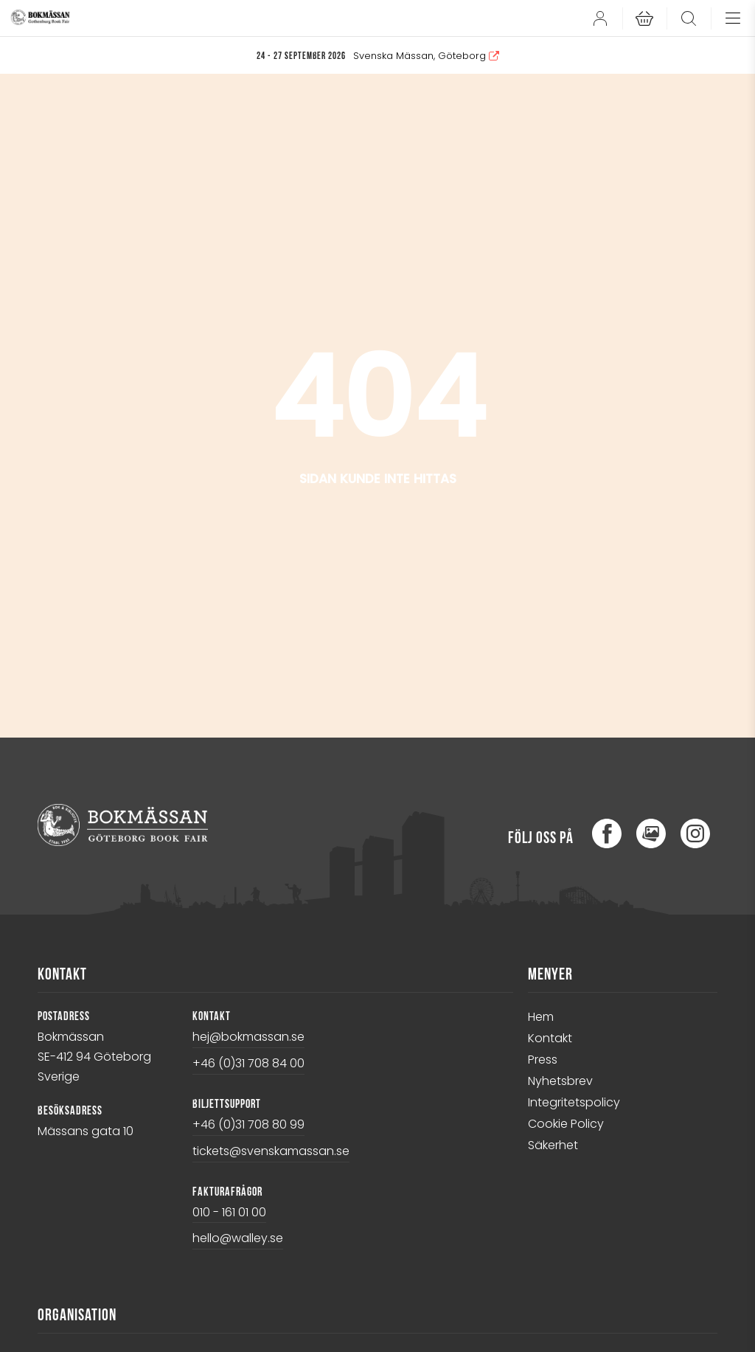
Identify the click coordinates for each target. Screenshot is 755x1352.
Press (542, 1059)
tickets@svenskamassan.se (270, 1151)
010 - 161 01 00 (229, 1212)
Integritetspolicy (574, 1102)
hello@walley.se (237, 1238)
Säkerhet (553, 1145)
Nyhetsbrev (560, 1080)
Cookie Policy (566, 1123)
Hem (541, 1016)
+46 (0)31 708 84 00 (248, 1063)
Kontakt (550, 1038)
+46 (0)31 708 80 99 (248, 1124)
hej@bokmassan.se (248, 1036)
